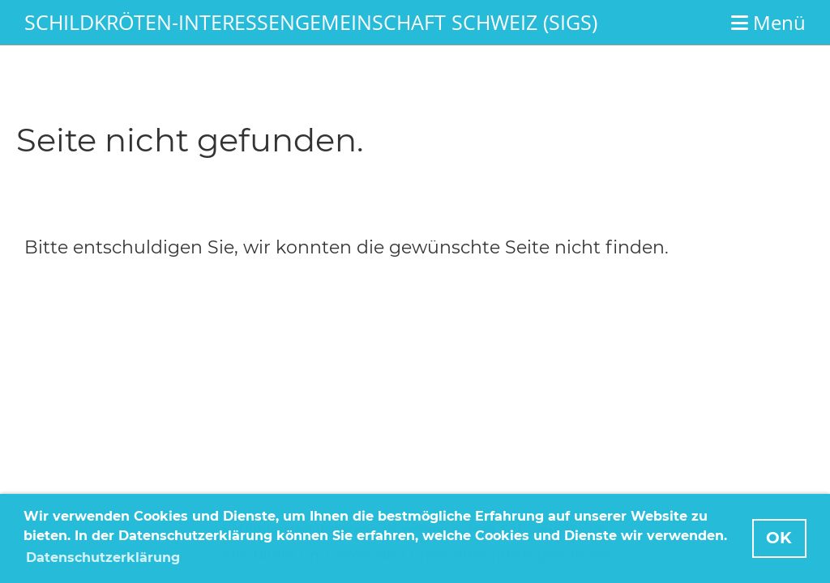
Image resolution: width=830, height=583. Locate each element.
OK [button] (779, 537)
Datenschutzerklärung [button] (103, 557)
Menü (768, 22)
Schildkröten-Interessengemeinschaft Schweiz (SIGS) (310, 22)
